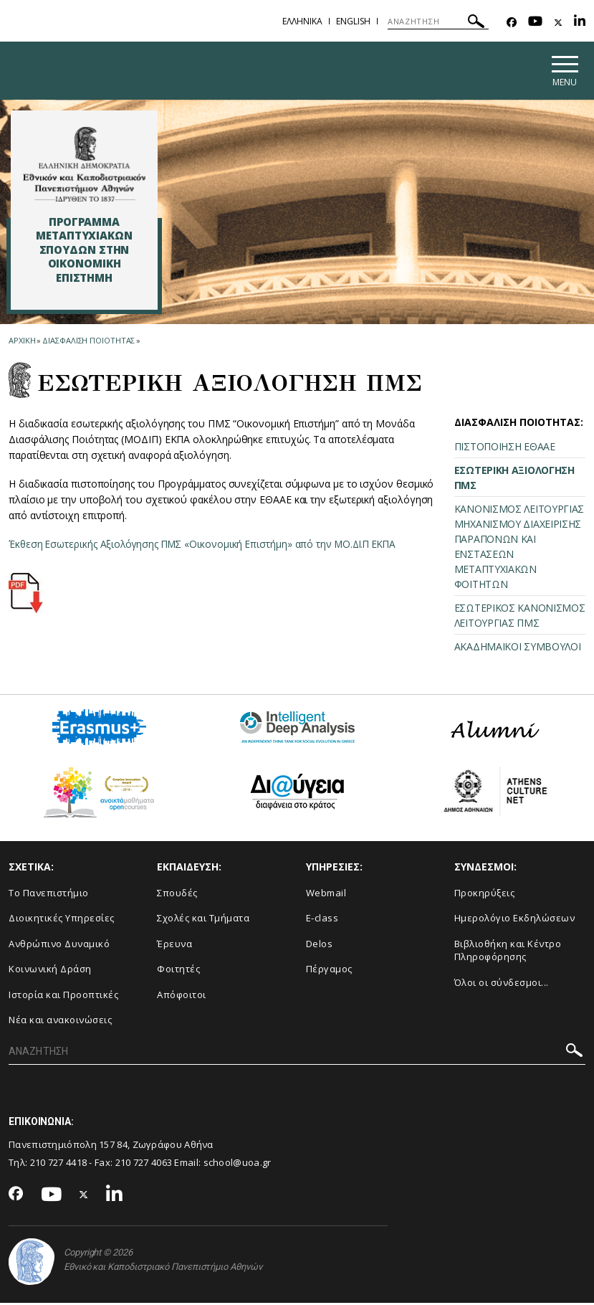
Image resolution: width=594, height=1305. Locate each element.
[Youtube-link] (535, 22)
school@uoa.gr (237, 1164)
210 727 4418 (58, 1164)
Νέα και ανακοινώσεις (60, 1021)
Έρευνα (174, 945)
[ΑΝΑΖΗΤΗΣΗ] (438, 21)
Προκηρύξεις (484, 894)
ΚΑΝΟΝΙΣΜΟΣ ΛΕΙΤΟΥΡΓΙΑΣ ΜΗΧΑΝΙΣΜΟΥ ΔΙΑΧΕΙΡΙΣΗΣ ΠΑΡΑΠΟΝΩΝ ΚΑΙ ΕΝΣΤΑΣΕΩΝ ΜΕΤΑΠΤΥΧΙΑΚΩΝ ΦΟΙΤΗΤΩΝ (519, 548)
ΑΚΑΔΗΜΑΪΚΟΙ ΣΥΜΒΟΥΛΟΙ (517, 648)
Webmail (326, 894)
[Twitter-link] (558, 22)
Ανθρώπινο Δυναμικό (59, 945)
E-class (322, 920)
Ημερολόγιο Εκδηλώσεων (514, 920)
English (353, 21)
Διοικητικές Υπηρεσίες (62, 920)
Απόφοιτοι (181, 996)
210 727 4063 (144, 1164)
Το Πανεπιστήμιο (49, 894)
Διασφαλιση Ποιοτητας (88, 342)
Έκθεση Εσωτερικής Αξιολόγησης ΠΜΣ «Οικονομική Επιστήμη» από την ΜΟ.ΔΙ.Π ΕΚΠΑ (208, 546)
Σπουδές (177, 894)
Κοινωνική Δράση (50, 970)
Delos (319, 945)
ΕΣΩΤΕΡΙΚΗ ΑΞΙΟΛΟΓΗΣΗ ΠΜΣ (514, 479)
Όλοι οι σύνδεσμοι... (501, 983)
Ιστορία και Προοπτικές (63, 996)
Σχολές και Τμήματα (203, 920)
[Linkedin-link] (579, 22)
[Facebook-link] (512, 22)
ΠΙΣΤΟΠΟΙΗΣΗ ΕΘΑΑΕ (504, 448)
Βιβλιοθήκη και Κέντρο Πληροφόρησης (508, 952)
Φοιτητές (178, 970)
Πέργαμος (329, 970)
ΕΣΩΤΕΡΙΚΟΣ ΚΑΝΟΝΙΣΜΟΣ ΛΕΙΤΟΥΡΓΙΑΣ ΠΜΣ (519, 617)
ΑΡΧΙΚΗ (22, 342)
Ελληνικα (302, 21)
